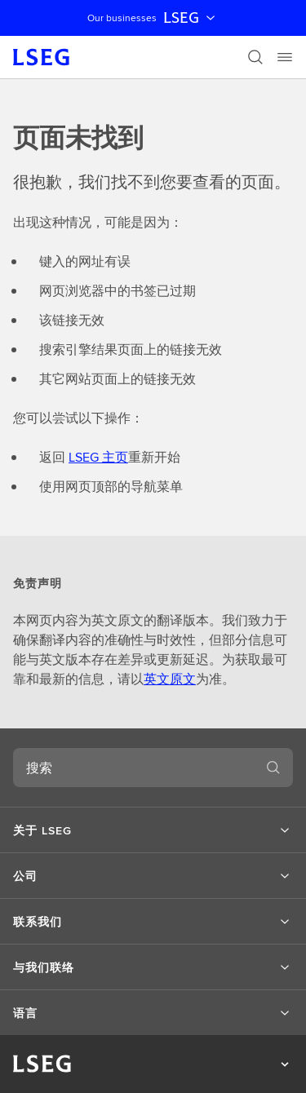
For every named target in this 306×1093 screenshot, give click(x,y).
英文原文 (170, 679)
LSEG (191, 18)
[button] (153, 830)
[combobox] (133, 767)
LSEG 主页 (98, 457)
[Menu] (284, 57)
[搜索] (255, 57)
